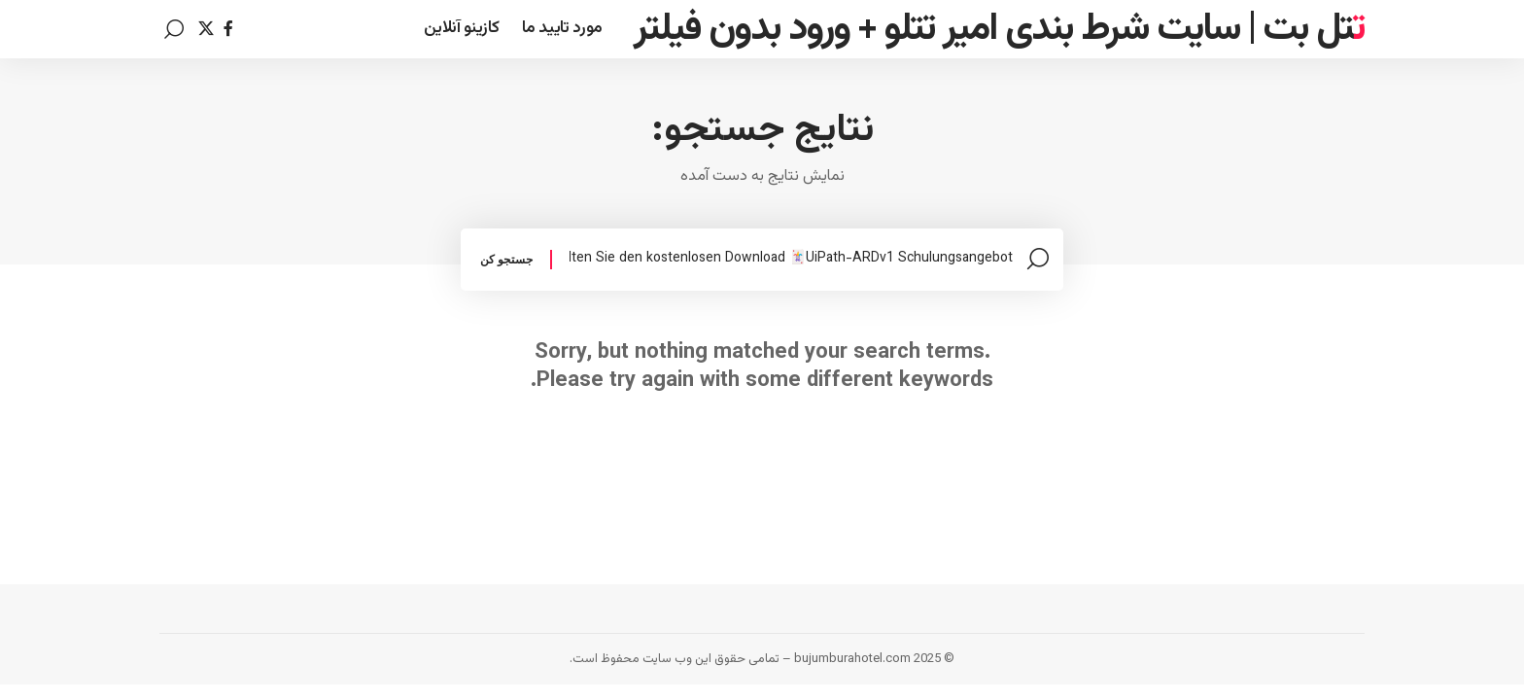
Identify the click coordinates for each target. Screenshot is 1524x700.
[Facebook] (228, 29)
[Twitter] (206, 29)
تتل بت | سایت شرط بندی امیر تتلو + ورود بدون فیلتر (999, 29)
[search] (174, 29)
